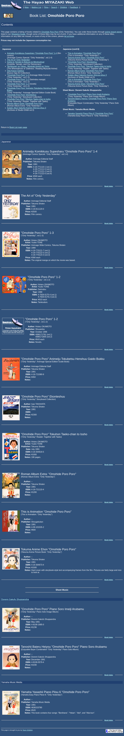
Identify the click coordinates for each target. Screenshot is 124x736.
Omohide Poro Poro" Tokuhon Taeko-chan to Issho (28, 99)
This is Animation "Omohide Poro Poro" (84, 53)
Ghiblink (63, 7)
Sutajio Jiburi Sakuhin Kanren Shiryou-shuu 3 (26, 108)
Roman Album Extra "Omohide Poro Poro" (25, 104)
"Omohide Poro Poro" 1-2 (18, 79)
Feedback (74, 7)
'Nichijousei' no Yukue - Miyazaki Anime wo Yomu (28, 66)
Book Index (109, 186)
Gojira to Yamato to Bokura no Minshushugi (25, 62)
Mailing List (36, 7)
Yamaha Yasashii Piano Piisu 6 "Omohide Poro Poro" (90, 113)
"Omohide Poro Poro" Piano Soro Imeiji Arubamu (89, 94)
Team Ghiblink (28, 730)
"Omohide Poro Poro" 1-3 (18, 75)
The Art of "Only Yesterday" (18, 60)
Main (27, 7)
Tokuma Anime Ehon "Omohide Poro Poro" (86, 58)
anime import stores (113, 32)
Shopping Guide (18, 34)
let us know (69, 36)
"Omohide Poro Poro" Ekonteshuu (21, 95)
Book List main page (18, 127)
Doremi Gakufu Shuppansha (15, 599)
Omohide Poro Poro (49, 32)
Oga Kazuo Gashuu (15, 71)
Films (46, 7)
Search (54, 7)
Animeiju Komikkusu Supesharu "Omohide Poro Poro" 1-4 (32, 53)
